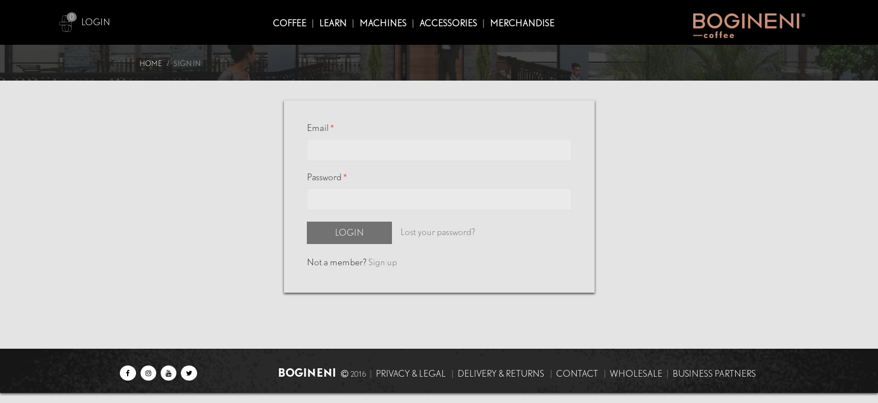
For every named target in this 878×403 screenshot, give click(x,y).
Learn (333, 23)
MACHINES (383, 23)
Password (327, 177)
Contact (577, 373)
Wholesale (636, 373)
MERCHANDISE (522, 23)
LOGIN (95, 22)
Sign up (382, 262)
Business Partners (714, 373)
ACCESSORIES (448, 23)
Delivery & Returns (500, 373)
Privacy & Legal (411, 373)
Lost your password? (437, 232)
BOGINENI (308, 372)
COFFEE (289, 23)
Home (150, 63)
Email (320, 128)
